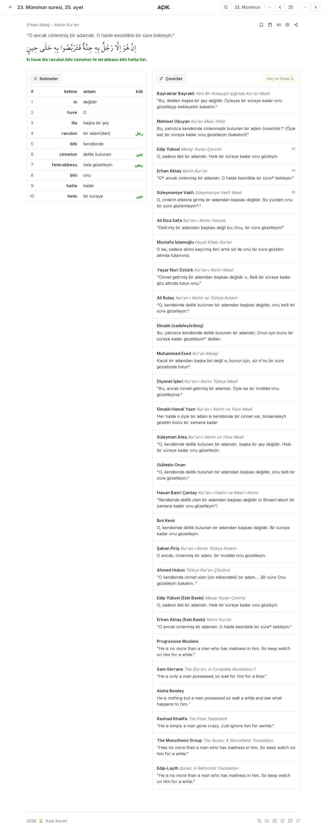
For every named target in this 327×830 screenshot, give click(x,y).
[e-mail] (290, 821)
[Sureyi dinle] (278, 24)
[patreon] (298, 821)
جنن (139, 154)
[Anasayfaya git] (163, 7)
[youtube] (267, 821)
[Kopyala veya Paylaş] (296, 24)
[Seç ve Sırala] (280, 78)
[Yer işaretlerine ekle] (261, 24)
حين (139, 196)
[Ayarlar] (287, 24)
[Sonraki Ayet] (315, 7)
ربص (139, 164)
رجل (139, 133)
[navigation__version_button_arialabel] (293, 149)
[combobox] (235, 7)
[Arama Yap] (226, 7)
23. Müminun (39, 7)
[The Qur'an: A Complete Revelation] (254, 669)
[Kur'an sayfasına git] (270, 24)
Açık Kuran (52, 821)
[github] (282, 821)
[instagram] (274, 821)
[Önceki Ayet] (280, 7)
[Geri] (10, 7)
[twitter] (259, 821)
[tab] (45, 79)
